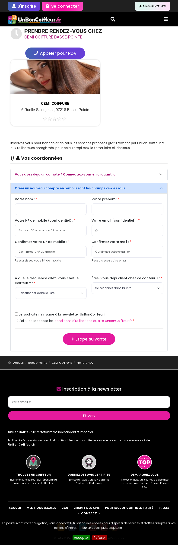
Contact (89, 513)
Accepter (81, 537)
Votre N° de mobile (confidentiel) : (44, 220)
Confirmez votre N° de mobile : (41, 241)
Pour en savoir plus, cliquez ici (102, 528)
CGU (64, 508)
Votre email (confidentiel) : (115, 220)
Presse (164, 508)
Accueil (15, 508)
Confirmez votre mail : (111, 241)
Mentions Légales (41, 508)
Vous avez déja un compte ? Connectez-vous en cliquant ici (65, 174)
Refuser (100, 537)
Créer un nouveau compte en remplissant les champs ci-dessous (70, 188)
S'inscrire (89, 416)
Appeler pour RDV (55, 53)
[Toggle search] (113, 19)
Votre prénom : (105, 199)
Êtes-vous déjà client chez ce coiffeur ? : (126, 278)
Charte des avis (86, 508)
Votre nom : (25, 199)
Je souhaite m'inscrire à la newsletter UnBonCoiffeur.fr (61, 314)
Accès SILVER (152, 6)
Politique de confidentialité (129, 508)
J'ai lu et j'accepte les (73, 321)
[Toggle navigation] (165, 19)
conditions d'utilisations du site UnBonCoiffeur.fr (93, 321)
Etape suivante (89, 339)
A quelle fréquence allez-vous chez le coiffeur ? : (47, 280)
